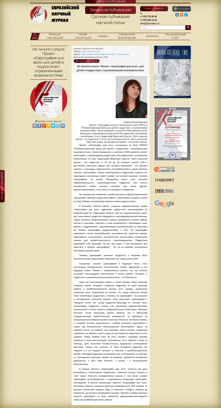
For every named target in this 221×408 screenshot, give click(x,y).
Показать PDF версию (86, 61)
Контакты (152, 36)
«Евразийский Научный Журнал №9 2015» (105, 54)
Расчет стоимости (154, 9)
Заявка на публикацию (110, 10)
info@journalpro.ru (149, 23)
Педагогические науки (90, 51)
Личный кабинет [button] (182, 8)
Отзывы (103, 36)
